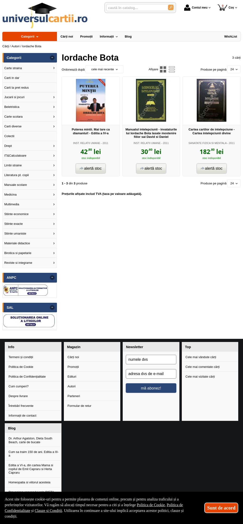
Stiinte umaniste (15, 233)
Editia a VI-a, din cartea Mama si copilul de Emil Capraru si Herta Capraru (31, 468)
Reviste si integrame (18, 262)
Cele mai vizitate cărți (200, 376)
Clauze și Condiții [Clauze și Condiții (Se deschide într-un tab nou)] (48, 511)
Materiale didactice (17, 243)
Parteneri (74, 396)
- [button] (52, 57)
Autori (72, 386)
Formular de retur (79, 406)
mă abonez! (151, 388)
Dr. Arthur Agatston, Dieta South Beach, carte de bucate (30, 440)
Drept (8, 146)
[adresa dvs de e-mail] (151, 374)
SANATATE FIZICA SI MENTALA (207, 143)
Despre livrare (18, 396)
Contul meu (195, 8)
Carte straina (13, 68)
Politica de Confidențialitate (27, 376)
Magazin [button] (73, 347)
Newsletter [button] (134, 347)
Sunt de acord (221, 507)
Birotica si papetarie (17, 253)
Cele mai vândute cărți (201, 357)
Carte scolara (13, 116)
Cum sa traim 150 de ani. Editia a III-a (34, 453)
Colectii (9, 136)
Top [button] (188, 347)
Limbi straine (13, 165)
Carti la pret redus (16, 87)
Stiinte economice (16, 214)
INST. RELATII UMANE (86, 143)
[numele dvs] (151, 359)
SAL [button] (10, 307)
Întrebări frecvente (21, 406)
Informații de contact (22, 415)
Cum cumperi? (19, 386)
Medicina (10, 194)
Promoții (73, 367)
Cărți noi (73, 357)
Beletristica (11, 107)
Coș (226, 7)
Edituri (72, 376)
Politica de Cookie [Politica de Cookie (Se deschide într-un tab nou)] (151, 505)
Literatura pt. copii (16, 175)
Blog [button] (12, 428)
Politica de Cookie (21, 367)
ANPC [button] (11, 277)
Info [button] (11, 347)
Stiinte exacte (13, 224)
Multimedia (11, 204)
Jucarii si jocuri (14, 97)
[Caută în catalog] (170, 7)
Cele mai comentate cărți (203, 367)
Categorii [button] (14, 58)
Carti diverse (13, 126)
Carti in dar (11, 78)
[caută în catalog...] (135, 8)
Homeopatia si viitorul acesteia (29, 482)
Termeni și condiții (21, 357)
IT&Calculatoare (15, 155)
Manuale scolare (15, 185)
